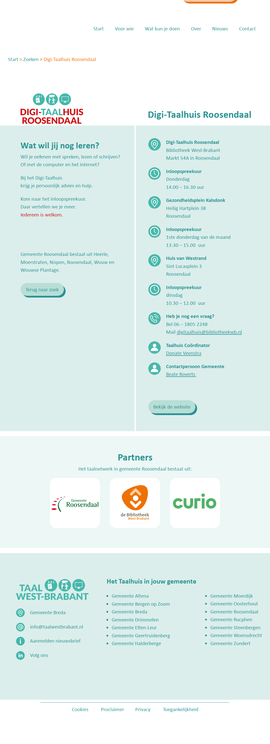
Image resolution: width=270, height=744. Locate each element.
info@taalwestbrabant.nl (147, 9)
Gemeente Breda (129, 611)
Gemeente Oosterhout (234, 603)
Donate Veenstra (183, 352)
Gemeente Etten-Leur (134, 627)
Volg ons (39, 654)
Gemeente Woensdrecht (236, 635)
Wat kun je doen (162, 42)
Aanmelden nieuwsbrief (55, 640)
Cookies (80, 709)
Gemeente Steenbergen (235, 627)
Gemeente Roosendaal (234, 611)
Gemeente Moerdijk (231, 595)
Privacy (143, 709)
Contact (247, 42)
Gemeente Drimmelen (135, 619)
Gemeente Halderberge (136, 643)
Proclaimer (112, 709)
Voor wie (124, 42)
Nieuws (220, 42)
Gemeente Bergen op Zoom (141, 603)
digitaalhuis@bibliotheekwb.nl (209, 331)
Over (196, 42)
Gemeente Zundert (230, 643)
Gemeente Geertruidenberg (141, 635)
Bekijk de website (171, 406)
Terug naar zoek (42, 289)
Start (98, 42)
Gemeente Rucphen (231, 619)
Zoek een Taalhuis (212, 9)
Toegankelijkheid (180, 709)
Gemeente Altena (130, 595)
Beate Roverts (181, 373)
